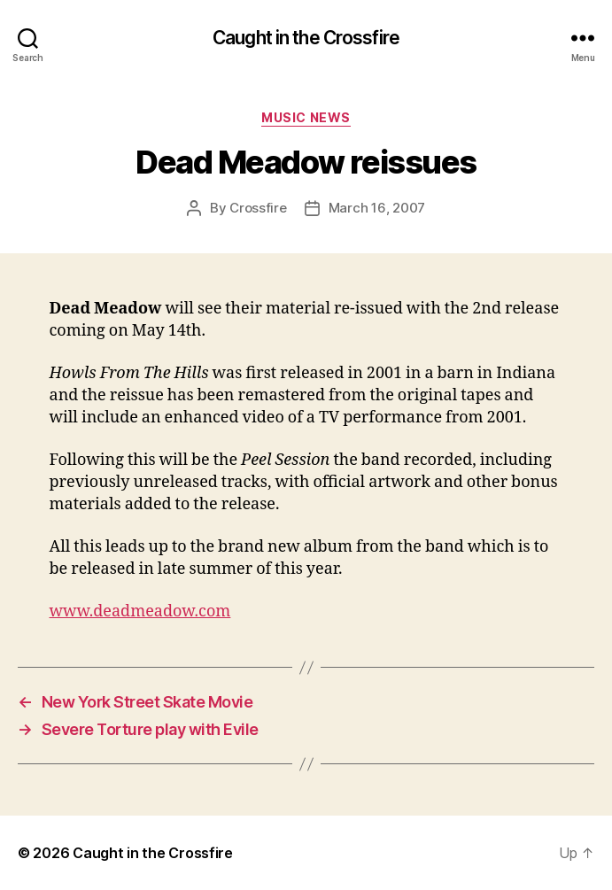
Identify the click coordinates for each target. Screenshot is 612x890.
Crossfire (258, 207)
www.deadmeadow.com (140, 611)
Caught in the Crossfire (306, 37)
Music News (305, 117)
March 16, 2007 (377, 207)
